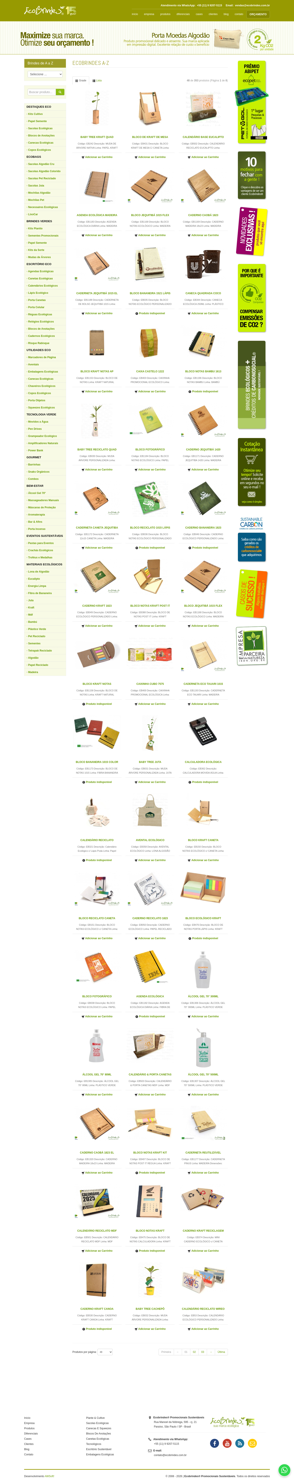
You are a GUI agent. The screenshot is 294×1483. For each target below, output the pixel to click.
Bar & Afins (35, 521)
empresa (149, 14)
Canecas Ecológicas (40, 142)
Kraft (31, 607)
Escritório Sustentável (98, 1449)
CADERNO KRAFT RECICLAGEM (203, 1230)
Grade (80, 80)
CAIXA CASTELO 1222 (150, 371)
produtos (165, 14)
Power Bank (35, 450)
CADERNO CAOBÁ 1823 (203, 215)
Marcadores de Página (42, 357)
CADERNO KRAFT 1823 (97, 605)
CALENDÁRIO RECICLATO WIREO (203, 1308)
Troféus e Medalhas (40, 557)
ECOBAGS (34, 156)
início (135, 14)
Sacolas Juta (36, 185)
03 (202, 1352)
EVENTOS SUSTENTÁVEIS (45, 535)
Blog (26, 1449)
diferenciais (183, 14)
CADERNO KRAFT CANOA (97, 1308)
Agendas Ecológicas (40, 271)
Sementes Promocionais (43, 235)
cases (199, 14)
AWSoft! (49, 1476)
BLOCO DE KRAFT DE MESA (150, 137)
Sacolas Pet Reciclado (42, 178)
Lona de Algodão (38, 571)
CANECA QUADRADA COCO (203, 293)
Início (27, 1417)
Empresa (29, 1423)
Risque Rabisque (38, 343)
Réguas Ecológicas (40, 314)
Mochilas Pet (36, 200)
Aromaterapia (36, 514)
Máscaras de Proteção (42, 507)
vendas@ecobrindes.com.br (252, 5)
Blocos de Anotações (41, 135)
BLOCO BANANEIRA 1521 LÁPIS (150, 293)
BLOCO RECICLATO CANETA (97, 918)
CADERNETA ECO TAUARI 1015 (203, 683)
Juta (31, 600)
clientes (213, 14)
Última (221, 1352)
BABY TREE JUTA (150, 762)
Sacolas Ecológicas (40, 128)
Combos (33, 478)
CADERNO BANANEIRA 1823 (203, 527)
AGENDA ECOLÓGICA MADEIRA (97, 215)
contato (239, 14)
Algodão (33, 657)
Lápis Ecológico (38, 292)
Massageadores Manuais (43, 500)
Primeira (166, 1352)
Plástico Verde (37, 629)
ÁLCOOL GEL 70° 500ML (203, 1074)
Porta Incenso (36, 529)
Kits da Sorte (36, 250)
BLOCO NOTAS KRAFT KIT (150, 1152)
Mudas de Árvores (39, 257)
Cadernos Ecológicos (41, 336)
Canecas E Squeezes (98, 1428)
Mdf (30, 614)
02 (194, 1352)
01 (186, 1352)
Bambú (32, 621)
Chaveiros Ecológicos (41, 386)
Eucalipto (34, 578)
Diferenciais (31, 1433)
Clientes (28, 1444)
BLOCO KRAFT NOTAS (97, 683)
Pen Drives (35, 428)
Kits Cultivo (35, 114)
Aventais (33, 364)
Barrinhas (34, 464)
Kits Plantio (35, 228)
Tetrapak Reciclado (40, 650)
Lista (97, 80)
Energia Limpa (37, 586)
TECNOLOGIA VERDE (41, 414)
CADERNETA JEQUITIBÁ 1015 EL (97, 293)
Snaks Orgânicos (39, 471)
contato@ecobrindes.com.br (170, 1455)
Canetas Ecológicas (40, 278)
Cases (28, 1438)
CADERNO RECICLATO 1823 (150, 918)
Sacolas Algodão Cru (41, 164)
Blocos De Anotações (98, 1433)
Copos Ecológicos (39, 149)
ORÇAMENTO (258, 14)
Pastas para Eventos (41, 543)
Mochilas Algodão (39, 192)
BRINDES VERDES (39, 221)
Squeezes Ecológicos (41, 407)
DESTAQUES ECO (39, 106)
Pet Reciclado (36, 636)
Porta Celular (36, 307)
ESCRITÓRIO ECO (39, 264)
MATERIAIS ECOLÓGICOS (44, 564)
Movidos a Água (38, 421)
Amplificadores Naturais (43, 443)
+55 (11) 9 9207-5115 (209, 5)
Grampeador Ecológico (42, 436)
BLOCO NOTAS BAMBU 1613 (203, 371)
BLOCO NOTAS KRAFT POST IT (150, 605)
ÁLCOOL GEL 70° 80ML (97, 1074)
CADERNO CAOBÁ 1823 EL (97, 1152)
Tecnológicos (93, 1444)
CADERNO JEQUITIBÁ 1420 (203, 449)
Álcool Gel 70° (37, 493)
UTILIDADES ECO (39, 350)
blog (226, 14)
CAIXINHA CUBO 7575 (150, 683)
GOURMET (34, 457)
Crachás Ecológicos (40, 550)
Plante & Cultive (95, 1417)
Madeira (33, 672)
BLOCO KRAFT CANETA (203, 840)
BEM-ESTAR (35, 485)
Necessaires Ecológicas (43, 207)
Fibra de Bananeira (40, 593)
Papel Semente (37, 121)
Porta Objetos (36, 400)
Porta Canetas (37, 300)
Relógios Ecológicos (41, 321)
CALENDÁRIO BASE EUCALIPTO (203, 137)
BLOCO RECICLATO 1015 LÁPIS (150, 527)
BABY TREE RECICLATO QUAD (97, 449)
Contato (28, 1454)
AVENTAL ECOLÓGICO (150, 840)
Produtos (29, 1428)
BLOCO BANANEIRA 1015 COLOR (97, 762)
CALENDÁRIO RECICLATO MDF (97, 1230)
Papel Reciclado (38, 665)
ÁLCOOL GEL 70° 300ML (203, 996)
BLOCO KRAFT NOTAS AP (96, 371)
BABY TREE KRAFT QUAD (97, 137)
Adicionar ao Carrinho (97, 157)
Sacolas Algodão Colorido (44, 171)
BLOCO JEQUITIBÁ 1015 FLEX (150, 215)
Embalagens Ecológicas (43, 371)
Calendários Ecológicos (43, 285)
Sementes (34, 643)
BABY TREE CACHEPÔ (150, 1308)
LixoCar (33, 214)
